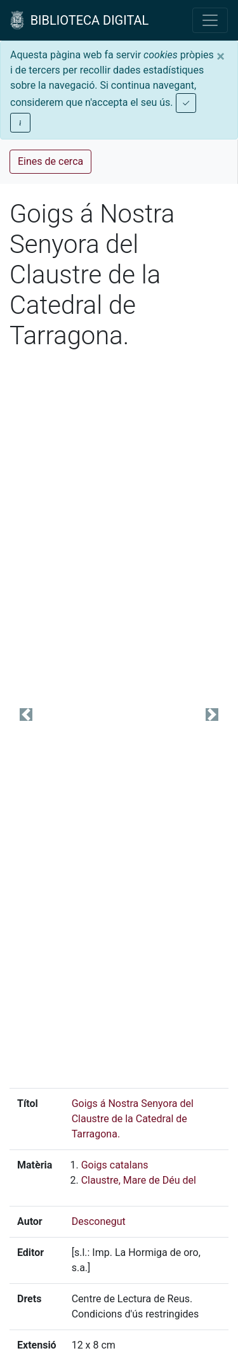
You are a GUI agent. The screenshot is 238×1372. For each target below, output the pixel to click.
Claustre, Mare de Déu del (138, 1180)
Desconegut (99, 1221)
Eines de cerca (50, 161)
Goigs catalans (115, 1165)
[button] (26, 715)
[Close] (220, 56)
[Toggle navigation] (210, 20)
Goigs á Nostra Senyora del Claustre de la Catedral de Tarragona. (133, 1118)
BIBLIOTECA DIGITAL (79, 20)
